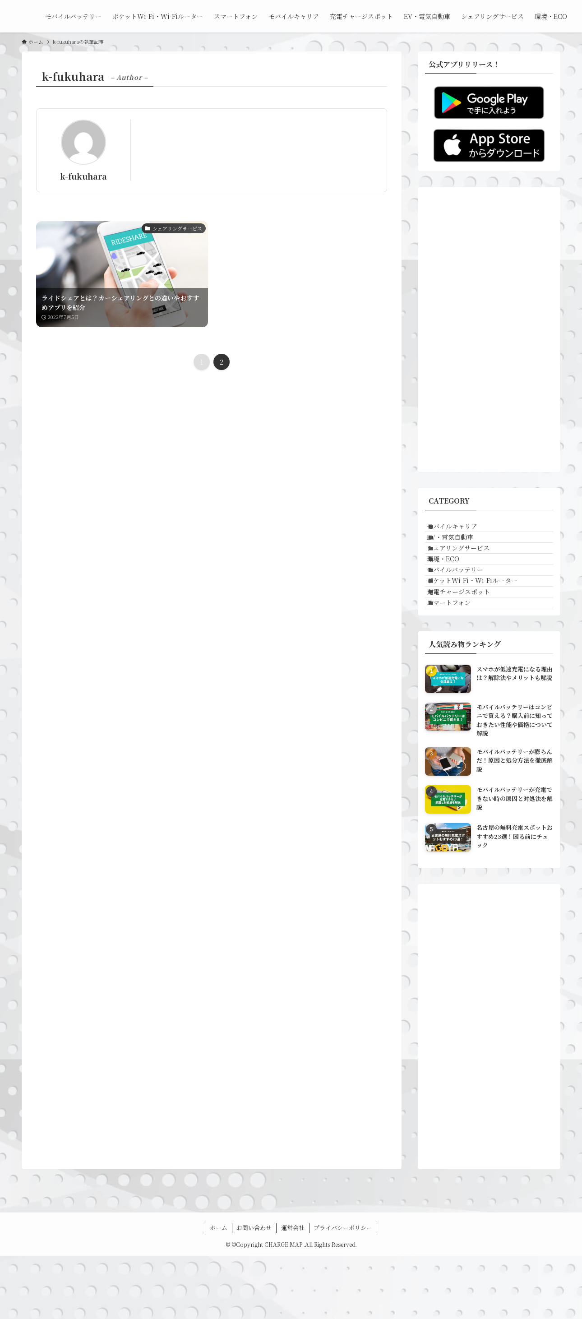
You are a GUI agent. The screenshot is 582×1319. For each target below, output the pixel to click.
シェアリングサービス (467, 567)
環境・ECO (452, 586)
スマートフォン (458, 661)
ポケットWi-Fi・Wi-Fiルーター (481, 624)
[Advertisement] (489, 329)
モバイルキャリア (461, 530)
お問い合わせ (254, 1291)
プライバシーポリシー (343, 1291)
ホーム (218, 1291)
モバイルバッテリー (464, 605)
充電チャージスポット (467, 642)
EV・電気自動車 (459, 548)
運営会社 (293, 1291)
